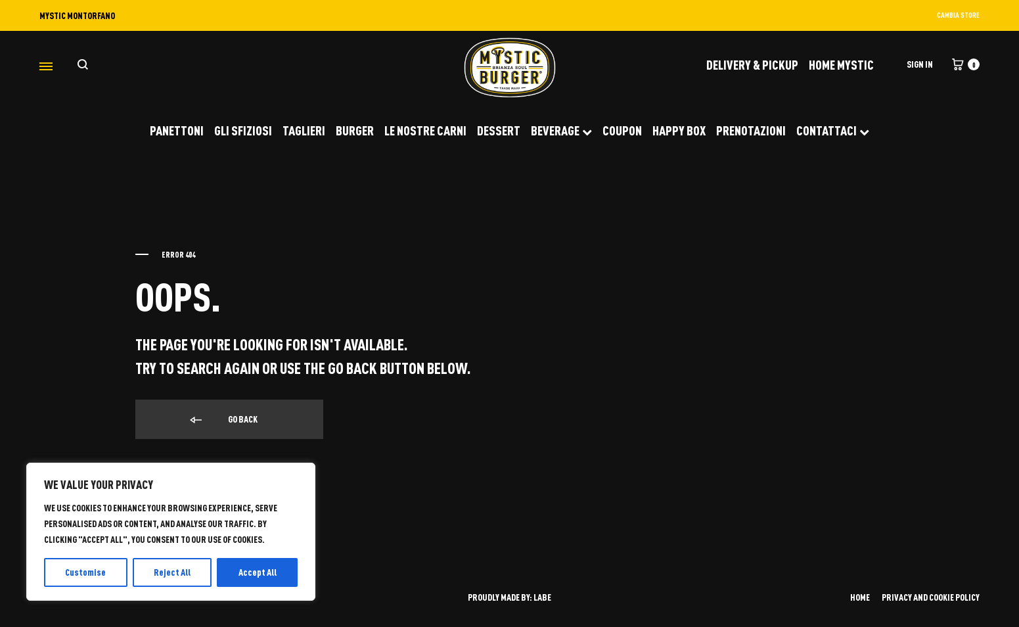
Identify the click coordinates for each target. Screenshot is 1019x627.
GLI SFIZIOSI (243, 130)
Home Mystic (841, 64)
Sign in (920, 64)
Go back (223, 420)
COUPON (622, 130)
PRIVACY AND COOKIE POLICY (931, 597)
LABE (542, 597)
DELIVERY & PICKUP (752, 64)
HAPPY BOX (679, 130)
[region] (170, 532)
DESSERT (498, 130)
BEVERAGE (561, 130)
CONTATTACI (832, 130)
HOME (860, 597)
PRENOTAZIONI (751, 130)
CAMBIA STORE (958, 15)
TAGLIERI (304, 130)
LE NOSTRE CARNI (425, 130)
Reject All (172, 572)
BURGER (355, 130)
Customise (85, 572)
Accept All (257, 572)
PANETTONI (177, 130)
